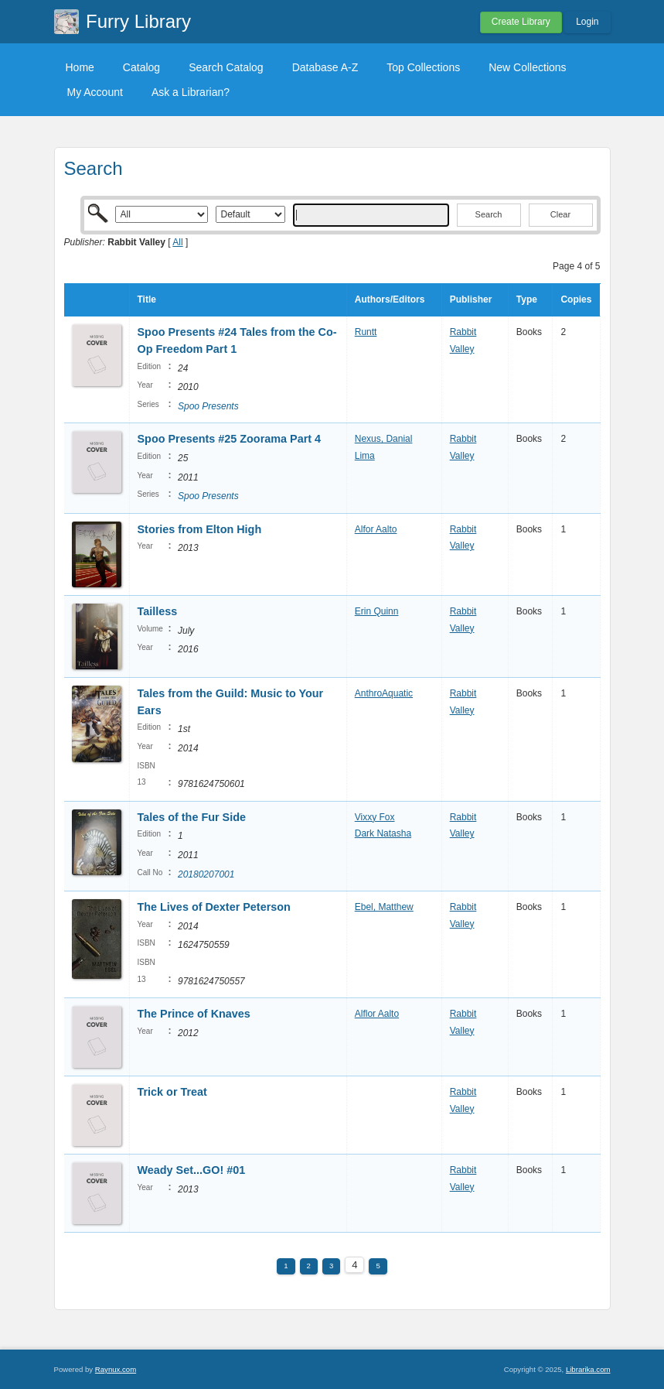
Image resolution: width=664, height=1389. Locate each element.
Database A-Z (325, 67)
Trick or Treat (172, 1092)
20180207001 (206, 874)
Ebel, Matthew (384, 906)
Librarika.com (588, 1369)
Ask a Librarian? (191, 92)
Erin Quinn (377, 611)
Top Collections (423, 67)
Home (80, 67)
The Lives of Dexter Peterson (214, 907)
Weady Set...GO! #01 (192, 1170)
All (177, 242)
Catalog (141, 67)
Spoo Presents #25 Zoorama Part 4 (230, 439)
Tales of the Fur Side (192, 817)
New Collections (527, 67)
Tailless (158, 611)
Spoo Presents (208, 406)
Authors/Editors (390, 299)
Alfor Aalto (376, 529)
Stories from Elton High (200, 529)
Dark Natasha (383, 833)
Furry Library (138, 21)
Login (587, 21)
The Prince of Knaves (194, 1014)
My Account (95, 92)
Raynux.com (115, 1369)
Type (526, 299)
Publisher (471, 299)
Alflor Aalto (377, 1013)
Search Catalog (226, 67)
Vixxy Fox (375, 817)
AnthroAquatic (384, 693)
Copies (575, 299)
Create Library (521, 21)
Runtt (366, 332)
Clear (560, 214)
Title (147, 299)
